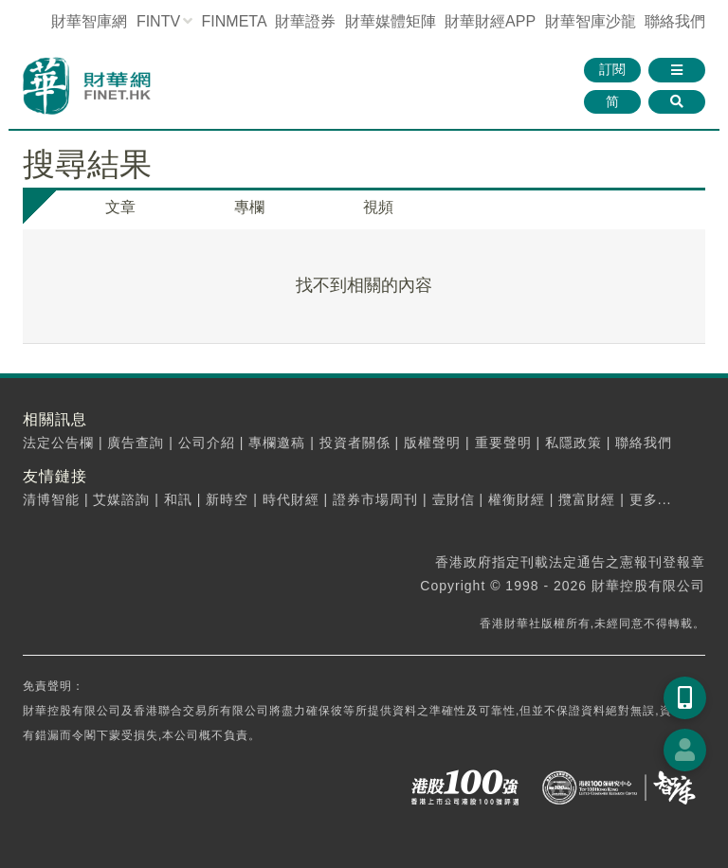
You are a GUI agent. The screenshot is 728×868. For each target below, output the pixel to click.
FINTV (158, 21)
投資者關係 (355, 442)
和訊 (178, 499)
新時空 (227, 499)
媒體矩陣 (390, 21)
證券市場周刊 (375, 499)
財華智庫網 (89, 21)
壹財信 (453, 499)
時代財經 (291, 499)
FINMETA (234, 21)
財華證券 (305, 21)
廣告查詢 (135, 442)
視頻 (378, 207)
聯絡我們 (675, 21)
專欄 (249, 207)
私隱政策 (573, 442)
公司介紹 (206, 442)
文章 (120, 207)
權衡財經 (516, 499)
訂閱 (612, 69)
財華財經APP (490, 21)
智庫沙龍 (590, 21)
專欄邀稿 (276, 442)
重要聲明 (503, 442)
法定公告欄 (58, 442)
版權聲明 (432, 442)
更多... (650, 499)
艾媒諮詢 (121, 499)
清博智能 (51, 499)
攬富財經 (586, 499)
